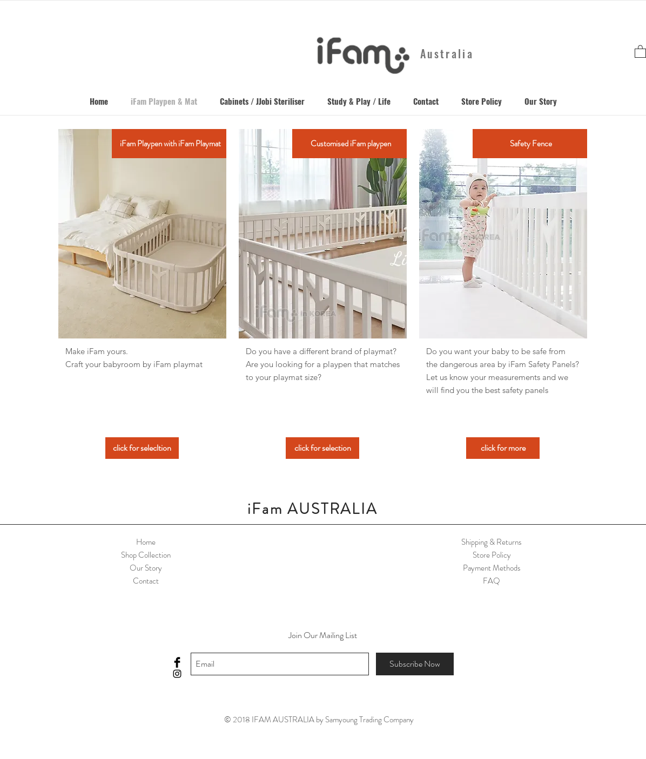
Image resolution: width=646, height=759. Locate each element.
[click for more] (503, 448)
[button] (640, 51)
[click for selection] (322, 448)
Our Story (146, 568)
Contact (146, 581)
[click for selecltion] (142, 448)
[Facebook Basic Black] (177, 662)
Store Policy (492, 555)
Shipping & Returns (491, 542)
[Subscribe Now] (415, 664)
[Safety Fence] (531, 143)
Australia (447, 53)
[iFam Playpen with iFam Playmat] (170, 143)
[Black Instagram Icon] (177, 673)
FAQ (491, 581)
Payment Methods (492, 568)
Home (146, 542)
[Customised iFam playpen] (350, 143)
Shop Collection (146, 555)
